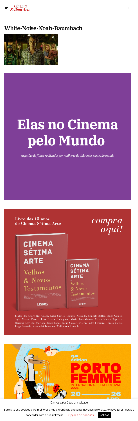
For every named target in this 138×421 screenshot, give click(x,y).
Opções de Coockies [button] (81, 415)
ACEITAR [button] (104, 415)
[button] (6, 8)
